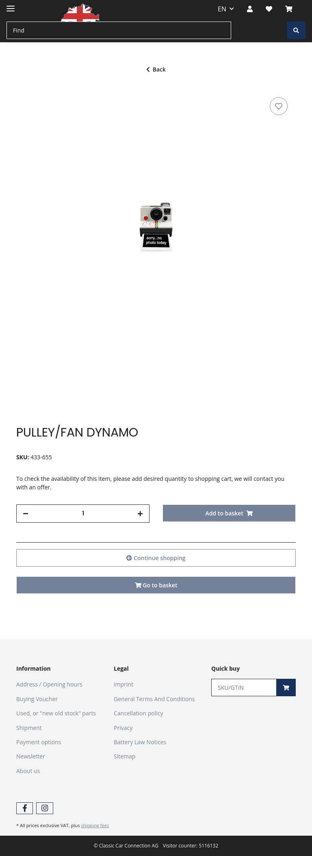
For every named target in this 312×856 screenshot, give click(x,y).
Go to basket (156, 585)
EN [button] (222, 8)
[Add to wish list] (279, 106)
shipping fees (95, 825)
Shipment (29, 728)
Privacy (123, 728)
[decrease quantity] (26, 513)
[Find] (118, 30)
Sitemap (124, 756)
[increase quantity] (140, 513)
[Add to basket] (229, 513)
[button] (249, 9)
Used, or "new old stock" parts (56, 713)
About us (28, 771)
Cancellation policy (138, 713)
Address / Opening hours (49, 684)
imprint (123, 684)
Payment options (38, 742)
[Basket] (292, 9)
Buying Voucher (37, 699)
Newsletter (30, 756)
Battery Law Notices (140, 742)
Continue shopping (155, 558)
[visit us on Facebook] (24, 808)
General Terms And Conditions (154, 699)
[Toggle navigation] (10, 5)
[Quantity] (83, 513)
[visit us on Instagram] (44, 808)
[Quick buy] (244, 687)
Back (156, 69)
